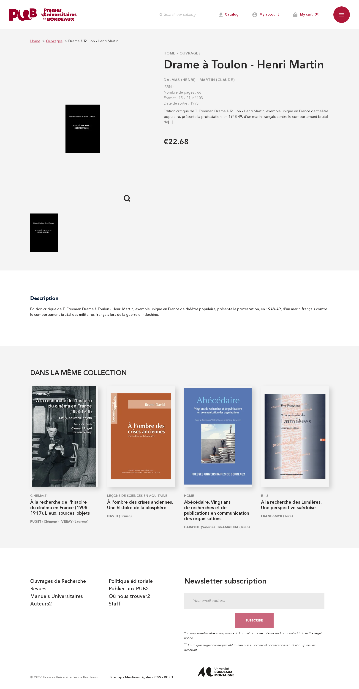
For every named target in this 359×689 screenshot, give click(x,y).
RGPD (168, 677)
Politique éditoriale (131, 581)
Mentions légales (138, 677)
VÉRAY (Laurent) (75, 522)
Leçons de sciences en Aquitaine (137, 495)
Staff (114, 604)
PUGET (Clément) (44, 522)
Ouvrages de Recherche (58, 581)
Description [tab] (44, 298)
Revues (38, 589)
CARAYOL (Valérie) (199, 527)
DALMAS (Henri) (180, 80)
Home (170, 53)
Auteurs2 (41, 604)
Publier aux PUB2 (129, 589)
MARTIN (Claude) (217, 80)
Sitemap (115, 677)
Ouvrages (190, 53)
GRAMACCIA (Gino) (234, 527)
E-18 (264, 495)
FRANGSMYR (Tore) (277, 516)
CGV (157, 677)
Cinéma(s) (38, 495)
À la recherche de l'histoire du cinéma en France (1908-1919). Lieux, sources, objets (60, 508)
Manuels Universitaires (56, 596)
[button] (341, 14)
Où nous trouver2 (129, 596)
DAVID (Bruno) (119, 516)
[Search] (182, 15)
